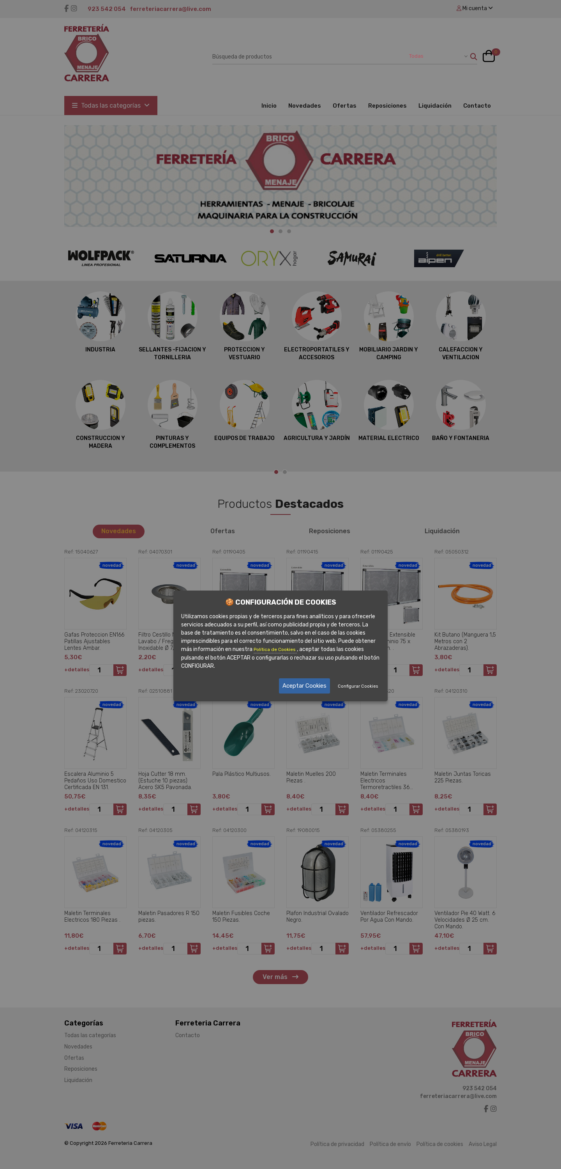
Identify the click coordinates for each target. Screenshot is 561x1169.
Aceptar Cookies (304, 685)
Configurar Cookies (358, 686)
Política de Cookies (275, 649)
